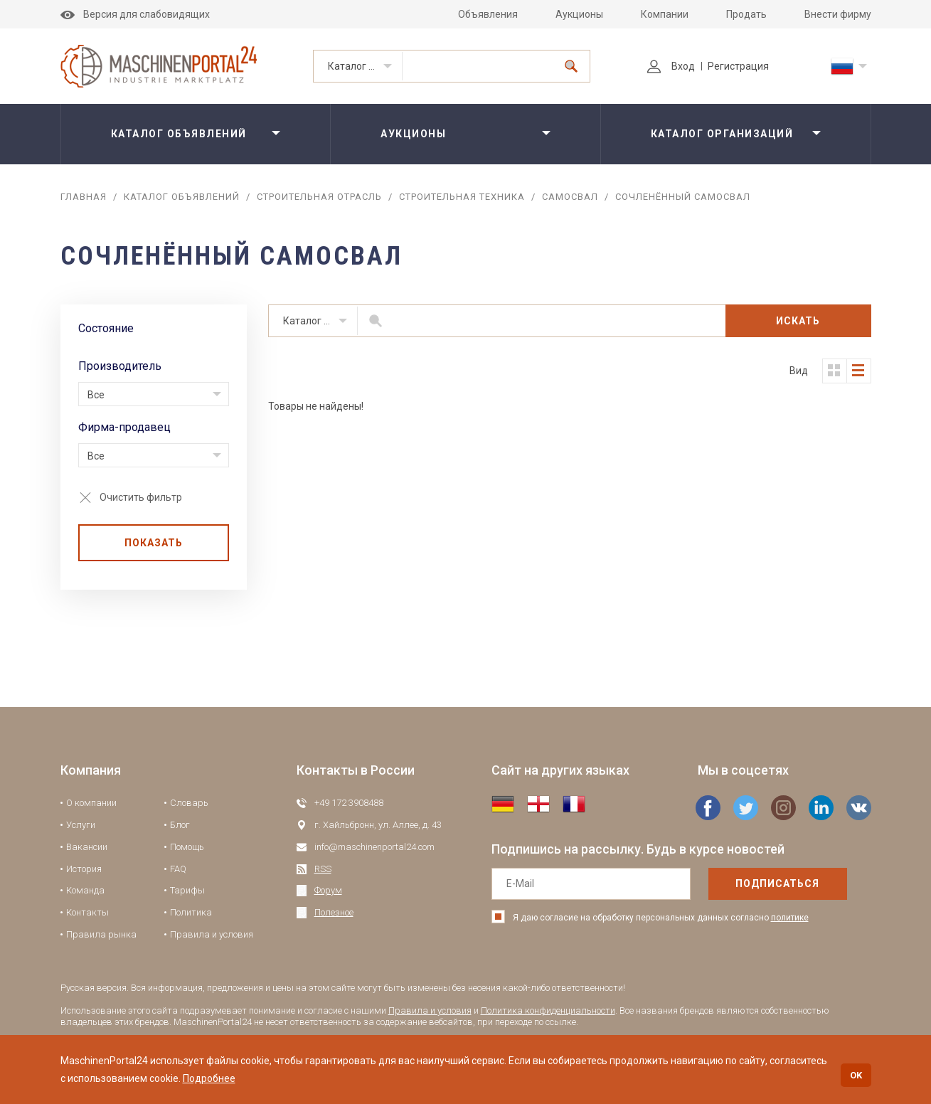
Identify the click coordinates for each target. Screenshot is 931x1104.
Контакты (87, 912)
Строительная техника (462, 196)
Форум (328, 890)
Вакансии (86, 847)
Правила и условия (211, 934)
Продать (746, 14)
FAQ (178, 869)
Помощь (187, 847)
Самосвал (570, 196)
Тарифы (187, 890)
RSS (322, 869)
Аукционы (579, 14)
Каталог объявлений (365, 66)
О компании (91, 802)
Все (96, 394)
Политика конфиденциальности (548, 1010)
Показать (153, 542)
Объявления (488, 14)
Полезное (333, 912)
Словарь (189, 802)
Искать (798, 321)
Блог (180, 824)
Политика (191, 912)
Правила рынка (101, 934)
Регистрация (738, 66)
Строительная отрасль (319, 196)
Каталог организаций (722, 133)
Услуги (80, 824)
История (84, 869)
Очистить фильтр (141, 497)
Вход (671, 66)
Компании (664, 14)
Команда (85, 890)
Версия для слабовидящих (135, 14)
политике (790, 918)
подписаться (777, 883)
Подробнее (209, 1078)
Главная (83, 196)
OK (856, 1075)
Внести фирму (837, 14)
